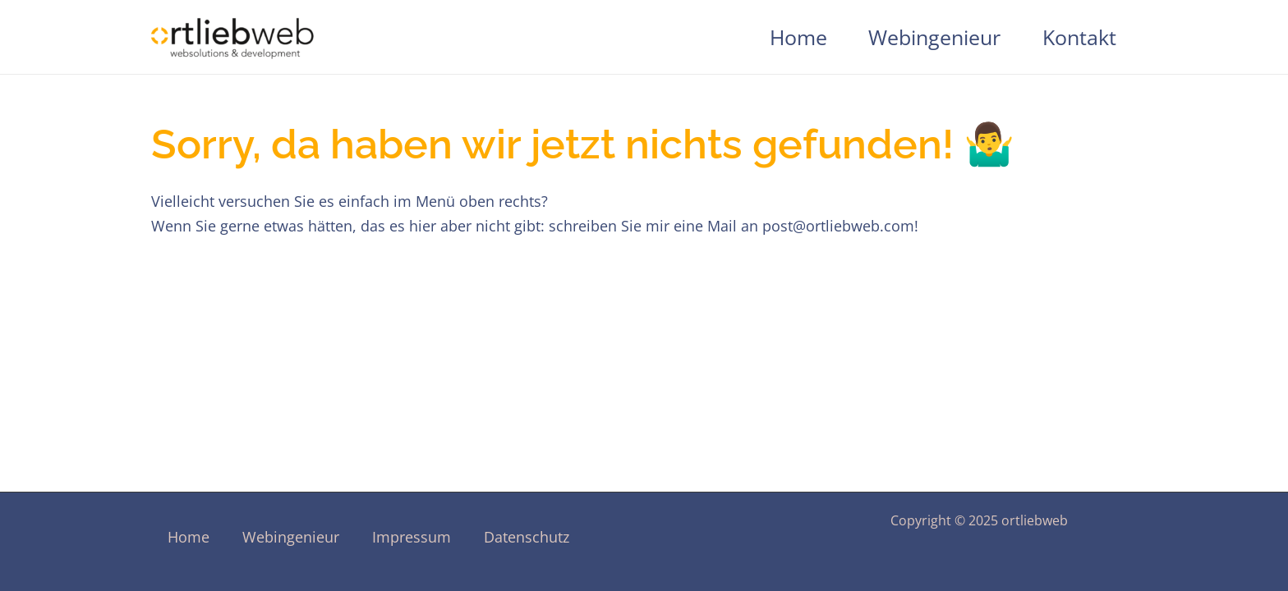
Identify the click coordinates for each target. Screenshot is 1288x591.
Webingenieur (934, 37)
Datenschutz (526, 537)
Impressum (411, 537)
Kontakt (1079, 37)
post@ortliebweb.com (838, 226)
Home (798, 37)
